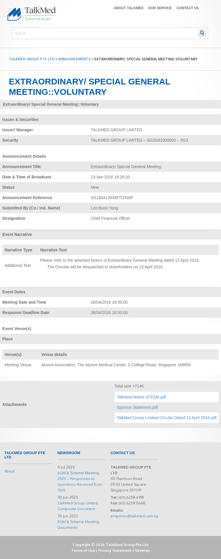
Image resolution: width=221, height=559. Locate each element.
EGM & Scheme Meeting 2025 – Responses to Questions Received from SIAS (80, 481)
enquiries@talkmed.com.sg (134, 516)
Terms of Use (83, 550)
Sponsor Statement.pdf (137, 407)
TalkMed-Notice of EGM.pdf (141, 397)
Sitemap (142, 550)
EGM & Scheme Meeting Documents (78, 524)
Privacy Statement (115, 550)
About (9, 471)
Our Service (160, 8)
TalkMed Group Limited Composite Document (78, 506)
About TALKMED (129, 8)
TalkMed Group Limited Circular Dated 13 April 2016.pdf (166, 417)
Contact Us (187, 8)
